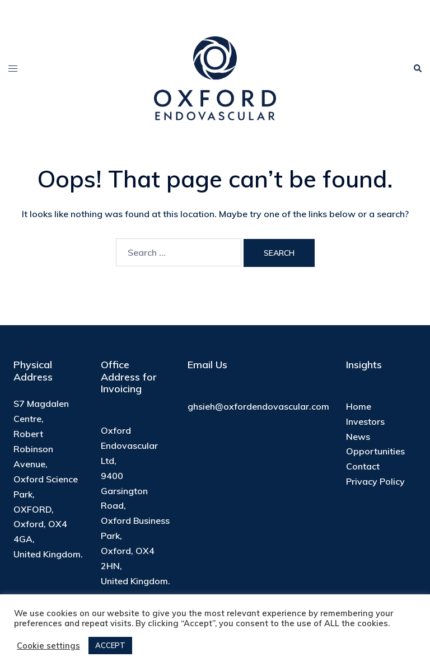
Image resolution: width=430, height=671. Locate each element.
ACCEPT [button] (110, 645)
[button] (417, 68)
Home (358, 406)
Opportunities (375, 451)
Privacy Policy (375, 481)
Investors (365, 421)
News (358, 436)
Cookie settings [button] (48, 646)
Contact (363, 466)
